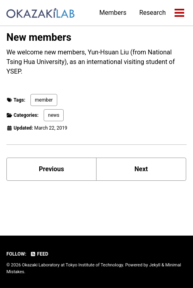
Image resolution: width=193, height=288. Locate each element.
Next (141, 169)
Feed (39, 254)
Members (113, 12)
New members (38, 37)
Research (152, 12)
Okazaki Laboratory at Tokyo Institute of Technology (72, 265)
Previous (51, 169)
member (44, 100)
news (53, 115)
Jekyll (154, 265)
